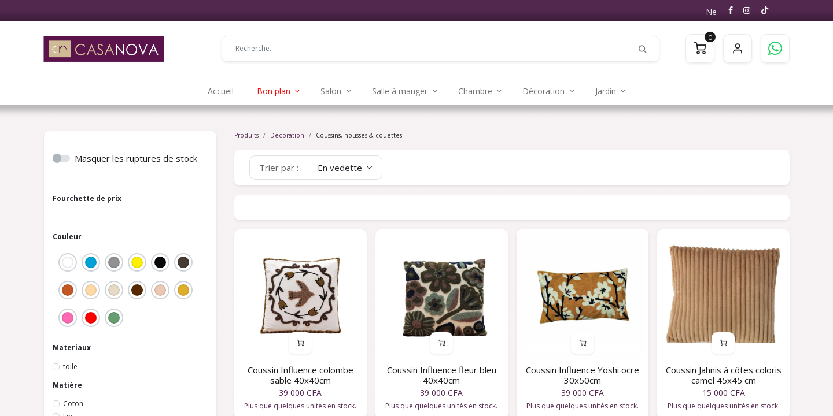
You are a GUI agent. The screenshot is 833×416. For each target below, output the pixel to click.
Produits (246, 135)
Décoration (287, 135)
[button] (345, 167)
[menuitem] (220, 90)
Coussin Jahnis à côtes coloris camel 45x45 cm (724, 375)
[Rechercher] (642, 48)
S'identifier (737, 48)
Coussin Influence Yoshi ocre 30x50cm (582, 375)
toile (70, 367)
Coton (73, 403)
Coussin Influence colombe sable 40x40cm (300, 375)
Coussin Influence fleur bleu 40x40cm (441, 375)
